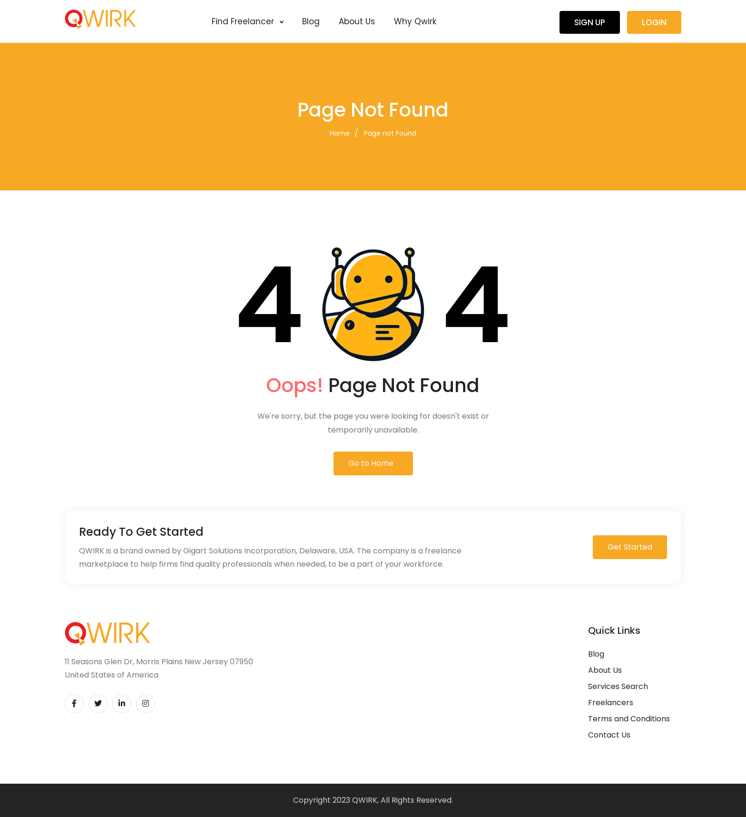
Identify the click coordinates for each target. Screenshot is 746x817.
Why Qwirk (415, 21)
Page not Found (390, 133)
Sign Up (589, 22)
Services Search (618, 686)
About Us (357, 21)
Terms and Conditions (629, 718)
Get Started (630, 546)
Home (340, 133)
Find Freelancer (247, 21)
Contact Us (609, 734)
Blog (311, 21)
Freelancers (610, 702)
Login (654, 22)
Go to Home (370, 463)
